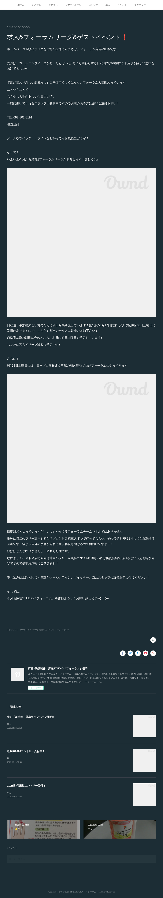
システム (36, 4)
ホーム (20, 4)
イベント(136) (53, 630)
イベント (122, 4)
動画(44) (42, 630)
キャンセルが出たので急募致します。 (26, 792)
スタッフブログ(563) (16, 630)
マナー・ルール (73, 4)
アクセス (53, 4)
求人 (108, 4)
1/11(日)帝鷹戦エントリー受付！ (26, 785)
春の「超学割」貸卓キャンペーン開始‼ (30, 716)
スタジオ (93, 4)
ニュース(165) (32, 630)
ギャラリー (140, 4)
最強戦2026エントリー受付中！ (26, 751)
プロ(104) (64, 630)
